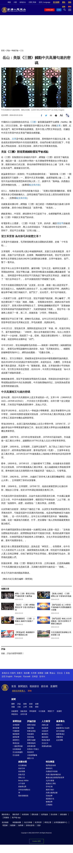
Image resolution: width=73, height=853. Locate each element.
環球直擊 (16, 728)
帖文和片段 (34, 185)
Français (17, 676)
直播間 (53, 686)
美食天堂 (21, 774)
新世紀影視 (30, 825)
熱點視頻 (23, 711)
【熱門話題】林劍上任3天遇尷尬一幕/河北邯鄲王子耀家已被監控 (61, 621)
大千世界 (21, 783)
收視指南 (25, 814)
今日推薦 (42, 711)
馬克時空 (30, 752)
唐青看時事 (31, 746)
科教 (31, 707)
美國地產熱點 (47, 746)
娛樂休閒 (22, 762)
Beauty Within (23, 780)
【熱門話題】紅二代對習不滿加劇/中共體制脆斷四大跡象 (61, 607)
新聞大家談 (31, 725)
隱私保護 (35, 814)
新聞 (13, 699)
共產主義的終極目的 (53, 774)
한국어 (42, 676)
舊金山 (52, 673)
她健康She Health (62, 728)
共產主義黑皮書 (51, 793)
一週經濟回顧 (18, 746)
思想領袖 (30, 737)
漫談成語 (45, 737)
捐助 (69, 2)
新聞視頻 (17, 721)
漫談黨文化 (50, 799)
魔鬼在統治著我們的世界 (55, 777)
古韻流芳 (45, 731)
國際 (13, 704)
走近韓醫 (59, 740)
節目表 (44, 686)
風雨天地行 (50, 790)
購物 (30, 691)
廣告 (63, 2)
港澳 (25, 704)
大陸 (19, 707)
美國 (13, 707)
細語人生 (30, 758)
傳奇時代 (49, 768)
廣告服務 (63, 814)
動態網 (12, 825)
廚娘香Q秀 (22, 786)
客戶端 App (16, 818)
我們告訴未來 (51, 765)
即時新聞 (32, 711)
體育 (37, 707)
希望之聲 (47, 822)
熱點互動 (30, 728)
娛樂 (37, 704)
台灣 (25, 707)
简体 (34, 2)
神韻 (9, 2)
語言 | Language (44, 2)
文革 (58, 125)
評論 (8, 50)
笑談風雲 (45, 728)
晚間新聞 (16, 734)
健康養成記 (60, 734)
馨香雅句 (45, 734)
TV (59, 10)
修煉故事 (49, 802)
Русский (26, 676)
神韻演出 (14, 714)
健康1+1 (59, 725)
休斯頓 (40, 673)
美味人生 (21, 777)
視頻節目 (34, 686)
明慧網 (5, 825)
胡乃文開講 (60, 731)
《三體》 (33, 122)
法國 (46, 673)
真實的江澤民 (51, 783)
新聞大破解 (31, 740)
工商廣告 (49, 805)
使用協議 (44, 814)
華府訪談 (16, 743)
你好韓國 (21, 771)
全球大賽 (23, 714)
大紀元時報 (28, 822)
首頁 (3, 50)
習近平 (37, 151)
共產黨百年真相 (51, 771)
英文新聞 (56, 2)
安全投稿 (54, 814)
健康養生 (60, 721)
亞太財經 (16, 755)
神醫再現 (59, 737)
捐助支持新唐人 (18, 691)
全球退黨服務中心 (60, 822)
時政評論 (15, 50)
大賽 (15, 2)
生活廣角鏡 (22, 765)
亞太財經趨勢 (18, 752)
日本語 (35, 676)
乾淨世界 (38, 822)
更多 (39, 825)
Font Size (61, 115)
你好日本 (21, 768)
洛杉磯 (26, 673)
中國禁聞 (16, 731)
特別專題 (50, 762)
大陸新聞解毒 (32, 755)
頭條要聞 (14, 711)
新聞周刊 (16, 740)
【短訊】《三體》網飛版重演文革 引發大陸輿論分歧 (25, 607)
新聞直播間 (49, 10)
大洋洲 (33, 673)
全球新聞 (16, 725)
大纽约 (13, 673)
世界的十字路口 (33, 749)
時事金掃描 (31, 731)
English (9, 676)
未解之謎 (45, 725)
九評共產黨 (50, 780)
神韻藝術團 (17, 822)
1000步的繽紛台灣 (24, 791)
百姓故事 (49, 796)
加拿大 (20, 673)
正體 (30, 2)
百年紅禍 (49, 786)
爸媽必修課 (46, 740)
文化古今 (45, 743)
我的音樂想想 (23, 796)
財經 (31, 704)
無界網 (20, 825)
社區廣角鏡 (17, 749)
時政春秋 (30, 734)
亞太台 (60, 673)
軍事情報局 (31, 743)
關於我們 (16, 814)
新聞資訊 (23, 686)
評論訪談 (31, 721)
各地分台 (23, 2)
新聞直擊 (16, 737)
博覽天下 (51, 711)
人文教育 (46, 721)
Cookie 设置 (36, 841)
